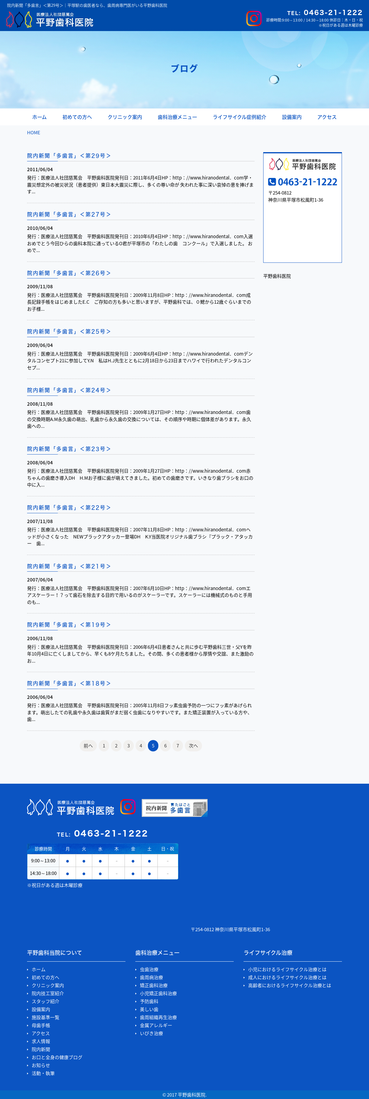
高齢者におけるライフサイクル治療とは (289, 985)
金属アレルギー (156, 1025)
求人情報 (41, 1041)
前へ (88, 745)
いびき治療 (151, 1033)
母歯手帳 (41, 1025)
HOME (33, 132)
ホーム (39, 117)
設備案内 (292, 117)
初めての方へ (77, 117)
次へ (193, 745)
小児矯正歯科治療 (158, 993)
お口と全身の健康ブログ (57, 1057)
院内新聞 (41, 1049)
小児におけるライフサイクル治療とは (287, 969)
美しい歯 (149, 1009)
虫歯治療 (149, 969)
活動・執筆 (43, 1073)
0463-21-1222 (325, 12)
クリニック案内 (125, 117)
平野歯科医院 (277, 276)
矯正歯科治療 (154, 985)
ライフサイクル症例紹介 (239, 117)
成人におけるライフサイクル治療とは (287, 977)
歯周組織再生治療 (158, 1017)
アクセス (327, 117)
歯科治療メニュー (177, 117)
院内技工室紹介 (48, 993)
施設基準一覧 (45, 1017)
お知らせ (41, 1065)
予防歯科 (149, 1001)
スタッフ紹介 (45, 1001)
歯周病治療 (151, 977)
